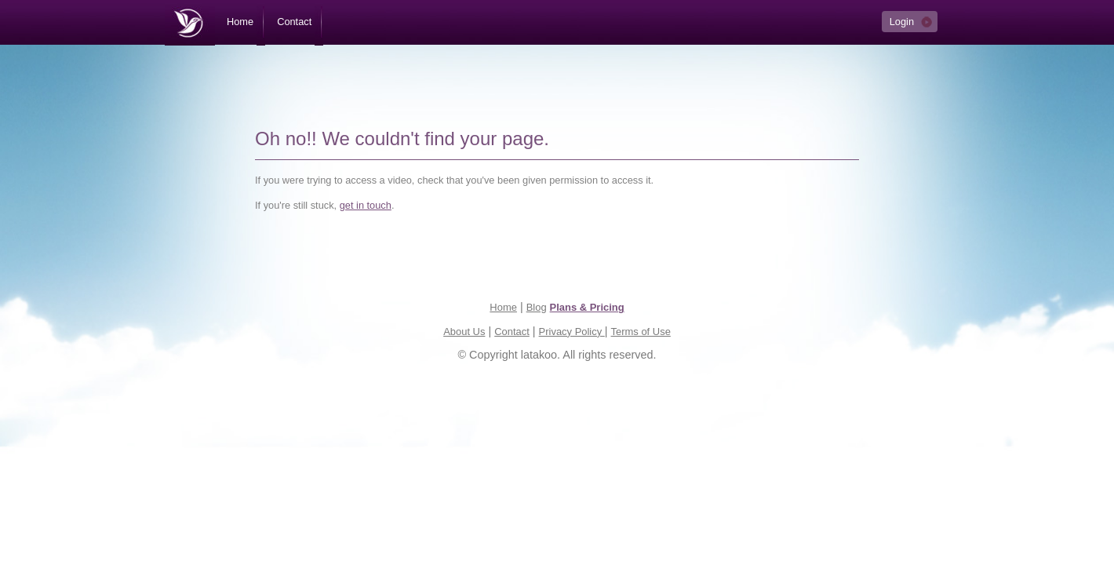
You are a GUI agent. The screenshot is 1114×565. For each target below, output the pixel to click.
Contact (512, 331)
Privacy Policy (572, 331)
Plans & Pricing (587, 307)
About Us (464, 331)
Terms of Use (641, 331)
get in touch (365, 205)
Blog (536, 307)
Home (503, 307)
